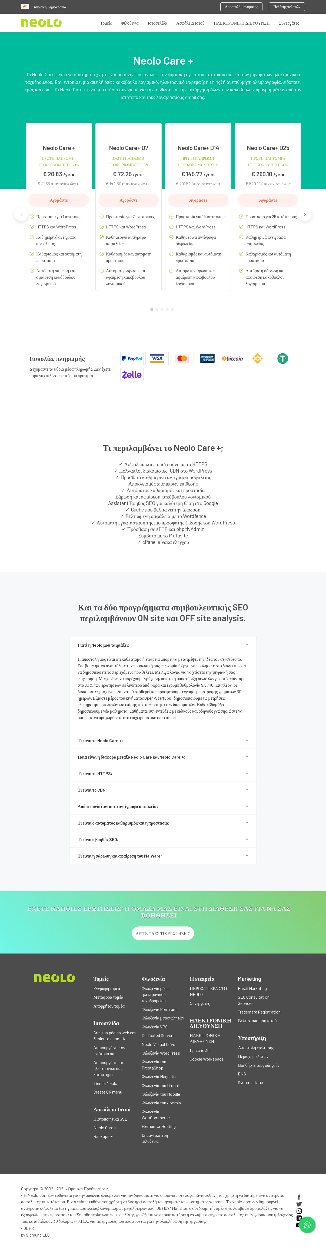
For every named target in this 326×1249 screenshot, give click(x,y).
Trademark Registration (259, 1011)
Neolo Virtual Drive (158, 1044)
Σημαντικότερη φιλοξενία (155, 1138)
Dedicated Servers (158, 1035)
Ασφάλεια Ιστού (190, 22)
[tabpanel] (59, 211)
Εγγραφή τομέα (107, 988)
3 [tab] (163, 310)
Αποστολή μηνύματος (241, 6)
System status (251, 1082)
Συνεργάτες (289, 22)
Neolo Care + (105, 1127)
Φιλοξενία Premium (159, 1009)
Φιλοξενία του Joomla (161, 1102)
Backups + (103, 1136)
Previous (21, 214)
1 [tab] (153, 310)
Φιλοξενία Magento (159, 1076)
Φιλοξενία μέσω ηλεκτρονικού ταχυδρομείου (155, 994)
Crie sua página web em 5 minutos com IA (115, 1035)
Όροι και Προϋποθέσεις (88, 1188)
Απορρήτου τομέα (109, 1005)
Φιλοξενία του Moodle (161, 1094)
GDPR (29, 1228)
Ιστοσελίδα (157, 22)
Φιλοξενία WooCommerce (156, 1114)
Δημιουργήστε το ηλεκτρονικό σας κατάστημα (108, 1068)
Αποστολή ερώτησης (256, 1047)
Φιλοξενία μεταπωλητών (163, 1017)
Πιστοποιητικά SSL (110, 1118)
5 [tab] (173, 310)
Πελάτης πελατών (286, 6)
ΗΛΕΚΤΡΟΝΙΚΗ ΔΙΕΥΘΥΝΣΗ (242, 22)
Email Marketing (252, 988)
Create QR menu (108, 1091)
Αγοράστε (59, 199)
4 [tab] (168, 310)
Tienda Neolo (105, 1083)
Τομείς (106, 22)
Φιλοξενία (130, 22)
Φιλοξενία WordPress (161, 1052)
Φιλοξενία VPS (155, 1026)
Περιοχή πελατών (253, 1056)
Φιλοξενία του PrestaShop (154, 1064)
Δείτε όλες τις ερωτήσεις (163, 933)
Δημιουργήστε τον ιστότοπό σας (109, 1050)
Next (305, 214)
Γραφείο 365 (201, 1050)
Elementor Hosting (159, 1126)
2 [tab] (158, 310)
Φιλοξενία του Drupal (160, 1085)
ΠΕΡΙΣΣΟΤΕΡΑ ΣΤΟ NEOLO (208, 991)
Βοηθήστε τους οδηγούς (258, 1065)
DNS (242, 1073)
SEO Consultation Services (254, 999)
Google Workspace (207, 1058)
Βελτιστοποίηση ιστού (257, 1020)
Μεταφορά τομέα (108, 996)
